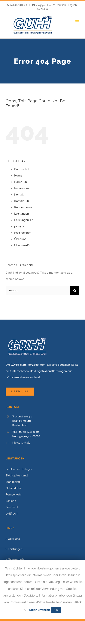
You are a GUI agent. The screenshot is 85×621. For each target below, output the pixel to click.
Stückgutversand (17, 475)
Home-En (20, 182)
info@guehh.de (43, 5)
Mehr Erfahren (39, 610)
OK (56, 609)
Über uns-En (22, 245)
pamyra (19, 226)
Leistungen (21, 213)
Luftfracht (12, 513)
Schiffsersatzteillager (19, 469)
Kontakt (19, 194)
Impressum (21, 188)
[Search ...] (38, 290)
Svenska (42, 8)
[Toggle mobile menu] (77, 22)
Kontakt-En (21, 201)
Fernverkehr (14, 494)
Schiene (11, 501)
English (72, 5)
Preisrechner (22, 232)
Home (18, 175)
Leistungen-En (23, 220)
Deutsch (61, 5)
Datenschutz (22, 169)
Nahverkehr (13, 488)
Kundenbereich (24, 207)
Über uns (20, 239)
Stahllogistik (13, 482)
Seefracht (12, 507)
